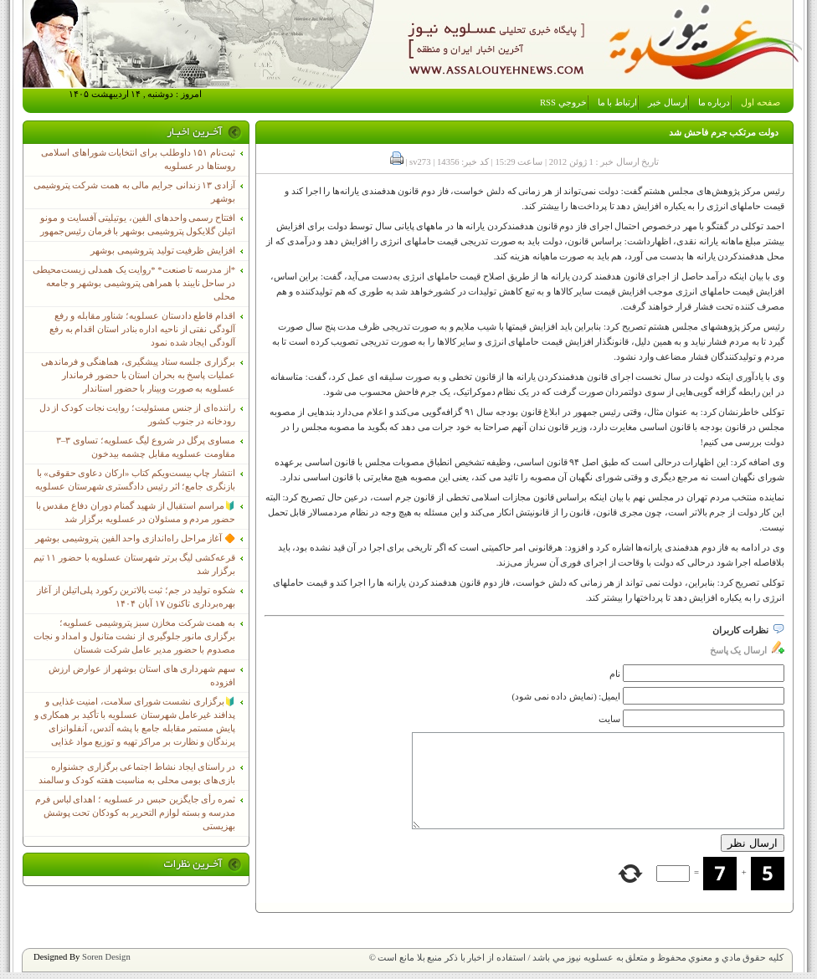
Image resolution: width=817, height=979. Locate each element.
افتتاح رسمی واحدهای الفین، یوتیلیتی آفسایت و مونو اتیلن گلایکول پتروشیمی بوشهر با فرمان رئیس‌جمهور (137, 224)
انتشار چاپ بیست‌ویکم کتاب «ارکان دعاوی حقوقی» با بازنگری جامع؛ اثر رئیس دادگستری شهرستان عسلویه (135, 480)
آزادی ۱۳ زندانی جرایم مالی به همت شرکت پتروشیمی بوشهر (134, 192)
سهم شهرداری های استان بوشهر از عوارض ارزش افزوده (142, 675)
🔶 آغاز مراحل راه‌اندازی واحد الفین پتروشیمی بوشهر (135, 538)
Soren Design (106, 956)
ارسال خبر (667, 102)
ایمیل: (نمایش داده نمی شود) (566, 696)
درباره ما (714, 102)
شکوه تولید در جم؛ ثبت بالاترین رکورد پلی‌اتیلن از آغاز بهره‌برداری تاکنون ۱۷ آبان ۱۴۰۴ (136, 597)
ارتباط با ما (617, 102)
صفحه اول (760, 102)
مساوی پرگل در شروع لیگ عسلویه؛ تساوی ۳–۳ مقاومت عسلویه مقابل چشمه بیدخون (145, 447)
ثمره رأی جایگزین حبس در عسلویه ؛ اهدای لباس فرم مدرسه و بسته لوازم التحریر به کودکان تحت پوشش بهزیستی (135, 813)
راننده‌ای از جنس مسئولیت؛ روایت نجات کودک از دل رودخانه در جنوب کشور (137, 414)
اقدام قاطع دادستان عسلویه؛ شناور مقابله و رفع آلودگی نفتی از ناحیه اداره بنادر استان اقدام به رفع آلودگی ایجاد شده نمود (142, 329)
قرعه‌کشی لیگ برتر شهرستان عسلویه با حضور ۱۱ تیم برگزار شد (134, 564)
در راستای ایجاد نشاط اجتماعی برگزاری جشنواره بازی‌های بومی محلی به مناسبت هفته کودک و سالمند (137, 773)
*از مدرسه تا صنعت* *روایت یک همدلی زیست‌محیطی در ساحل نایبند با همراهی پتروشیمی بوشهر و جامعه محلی (134, 283)
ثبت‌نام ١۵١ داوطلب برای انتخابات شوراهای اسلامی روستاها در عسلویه (138, 159)
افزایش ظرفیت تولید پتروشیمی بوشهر (162, 250)
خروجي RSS (563, 102)
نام (614, 674)
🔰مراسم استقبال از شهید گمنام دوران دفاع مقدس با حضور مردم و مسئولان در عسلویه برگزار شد (135, 512)
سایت (609, 719)
